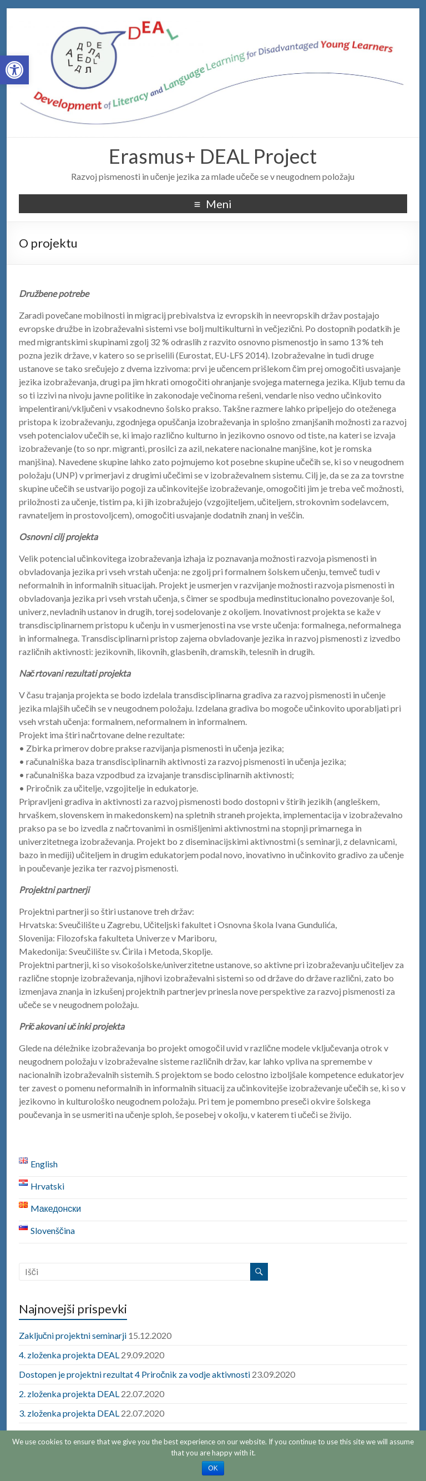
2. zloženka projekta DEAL (69, 1393)
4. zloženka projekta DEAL (69, 1354)
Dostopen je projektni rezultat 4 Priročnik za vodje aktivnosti (134, 1374)
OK (212, 1468)
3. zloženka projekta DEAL (69, 1413)
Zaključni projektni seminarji (72, 1335)
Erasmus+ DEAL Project (213, 156)
